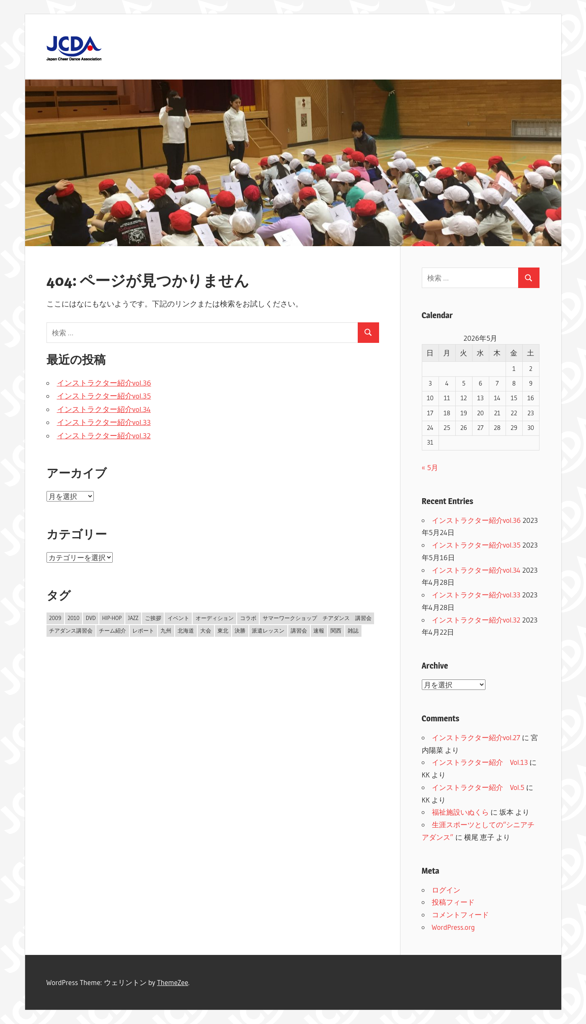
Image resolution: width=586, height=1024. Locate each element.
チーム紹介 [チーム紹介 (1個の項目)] (112, 630)
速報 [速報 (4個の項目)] (318, 630)
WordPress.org (453, 927)
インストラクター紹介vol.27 (476, 737)
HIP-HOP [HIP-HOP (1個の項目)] (112, 618)
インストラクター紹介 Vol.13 (480, 762)
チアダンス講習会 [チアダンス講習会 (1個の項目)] (71, 630)
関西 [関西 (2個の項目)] (335, 630)
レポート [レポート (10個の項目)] (143, 630)
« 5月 (430, 467)
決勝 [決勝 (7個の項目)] (240, 630)
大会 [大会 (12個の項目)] (205, 630)
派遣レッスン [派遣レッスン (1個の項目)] (268, 630)
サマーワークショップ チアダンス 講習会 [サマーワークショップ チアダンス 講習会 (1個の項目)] (317, 618)
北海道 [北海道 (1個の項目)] (186, 630)
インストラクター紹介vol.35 (104, 396)
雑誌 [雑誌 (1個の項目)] (353, 630)
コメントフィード (460, 914)
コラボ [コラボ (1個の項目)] (248, 618)
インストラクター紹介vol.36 (104, 383)
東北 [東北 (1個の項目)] (222, 630)
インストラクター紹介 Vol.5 (478, 787)
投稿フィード (453, 902)
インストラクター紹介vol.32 (104, 435)
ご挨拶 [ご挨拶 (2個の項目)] (153, 618)
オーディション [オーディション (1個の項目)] (215, 618)
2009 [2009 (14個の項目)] (55, 618)
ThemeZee (172, 982)
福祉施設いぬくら (460, 812)
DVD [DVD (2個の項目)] (91, 618)
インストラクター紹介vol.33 (104, 422)
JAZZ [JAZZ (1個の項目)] (133, 618)
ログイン (446, 889)
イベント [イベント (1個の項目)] (178, 618)
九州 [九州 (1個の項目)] (165, 630)
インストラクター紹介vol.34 (104, 409)
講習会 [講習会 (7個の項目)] (299, 630)
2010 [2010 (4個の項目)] (73, 618)
